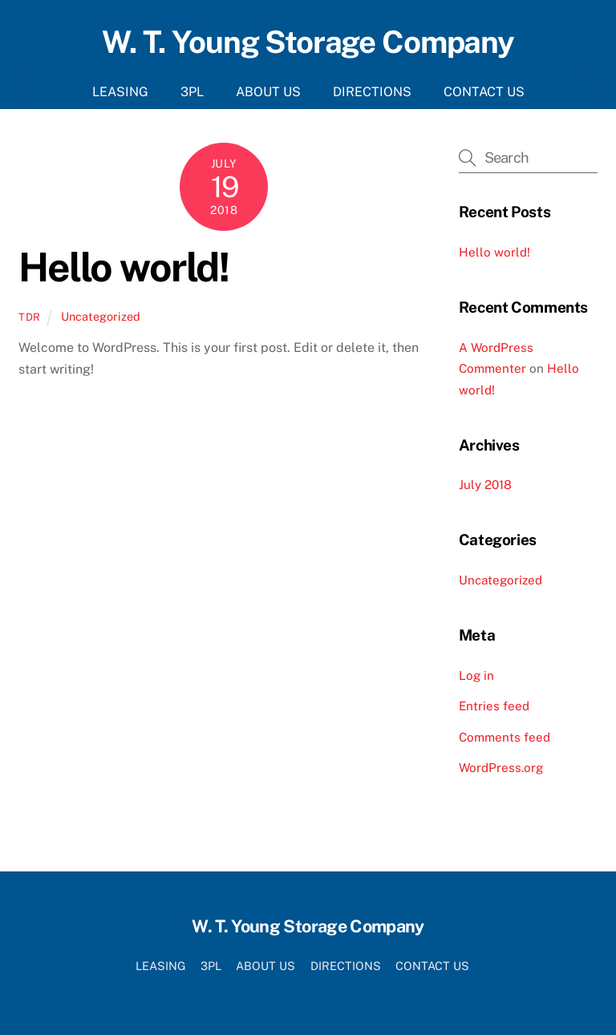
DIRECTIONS (372, 91)
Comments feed (504, 737)
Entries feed (494, 706)
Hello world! (123, 267)
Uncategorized (100, 316)
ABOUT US (268, 91)
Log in (476, 675)
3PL (192, 91)
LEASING (120, 91)
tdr (29, 317)
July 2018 (485, 484)
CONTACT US (484, 91)
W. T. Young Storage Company (308, 42)
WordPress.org (501, 767)
